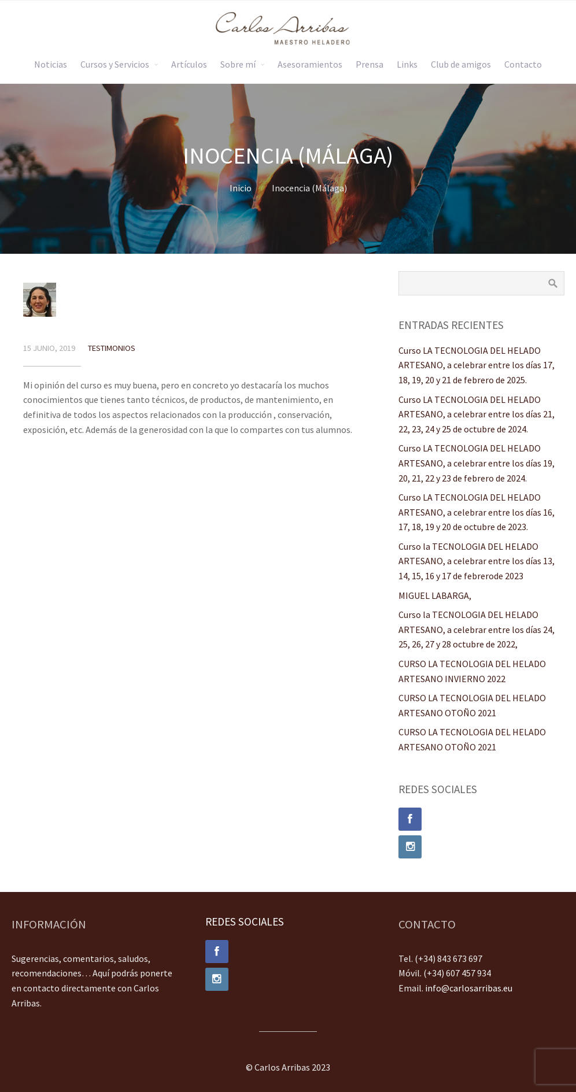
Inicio (241, 188)
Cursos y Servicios (114, 64)
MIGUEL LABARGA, (434, 595)
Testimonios (111, 348)
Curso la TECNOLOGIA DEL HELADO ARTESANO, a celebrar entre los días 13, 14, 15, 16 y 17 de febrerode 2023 (476, 561)
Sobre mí (238, 64)
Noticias (50, 64)
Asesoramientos (310, 64)
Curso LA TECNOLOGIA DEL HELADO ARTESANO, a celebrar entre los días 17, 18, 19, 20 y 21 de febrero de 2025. (476, 365)
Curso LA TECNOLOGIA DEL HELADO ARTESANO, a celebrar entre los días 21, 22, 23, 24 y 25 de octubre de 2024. (476, 414)
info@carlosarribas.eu (468, 988)
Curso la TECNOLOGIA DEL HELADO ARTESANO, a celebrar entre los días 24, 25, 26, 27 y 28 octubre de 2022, (476, 629)
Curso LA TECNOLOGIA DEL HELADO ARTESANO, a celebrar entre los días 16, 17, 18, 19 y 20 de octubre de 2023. (476, 511)
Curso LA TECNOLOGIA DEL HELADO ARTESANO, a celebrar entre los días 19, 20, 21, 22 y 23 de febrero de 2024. (476, 462)
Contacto (523, 64)
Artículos (189, 64)
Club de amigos (461, 64)
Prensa (369, 64)
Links (407, 64)
